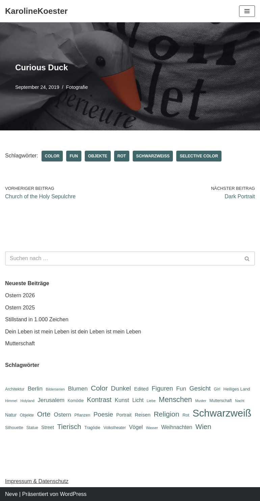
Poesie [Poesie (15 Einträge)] (103, 414)
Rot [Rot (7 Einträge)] (185, 415)
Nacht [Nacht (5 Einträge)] (239, 401)
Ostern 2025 (20, 307)
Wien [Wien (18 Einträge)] (203, 426)
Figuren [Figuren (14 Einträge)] (162, 388)
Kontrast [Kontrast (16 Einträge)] (99, 399)
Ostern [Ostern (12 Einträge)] (62, 414)
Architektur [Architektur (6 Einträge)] (15, 389)
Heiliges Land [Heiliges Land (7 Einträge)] (237, 389)
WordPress (73, 494)
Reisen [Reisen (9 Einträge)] (143, 415)
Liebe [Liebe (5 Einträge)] (151, 401)
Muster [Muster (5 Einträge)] (200, 401)
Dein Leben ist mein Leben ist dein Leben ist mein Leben (73, 331)
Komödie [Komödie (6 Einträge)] (76, 400)
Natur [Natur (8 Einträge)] (11, 415)
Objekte (97, 156)
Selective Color (199, 156)
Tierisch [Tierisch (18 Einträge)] (69, 426)
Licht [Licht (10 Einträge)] (138, 400)
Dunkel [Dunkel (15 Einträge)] (121, 388)
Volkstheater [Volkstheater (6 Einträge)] (115, 427)
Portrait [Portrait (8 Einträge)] (123, 415)
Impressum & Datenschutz (37, 481)
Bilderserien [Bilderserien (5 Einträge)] (55, 389)
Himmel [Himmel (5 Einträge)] (11, 401)
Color (52, 156)
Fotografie (77, 87)
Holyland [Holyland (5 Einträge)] (27, 401)
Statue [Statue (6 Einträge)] (32, 427)
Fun (74, 156)
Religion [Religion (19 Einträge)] (166, 414)
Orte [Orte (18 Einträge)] (44, 414)
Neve (11, 494)
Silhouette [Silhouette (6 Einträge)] (14, 427)
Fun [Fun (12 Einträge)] (181, 388)
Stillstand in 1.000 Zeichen (37, 319)
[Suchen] (122, 258)
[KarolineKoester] (36, 11)
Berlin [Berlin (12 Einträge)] (35, 388)
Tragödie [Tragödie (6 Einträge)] (92, 427)
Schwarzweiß (153, 156)
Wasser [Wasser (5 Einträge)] (152, 428)
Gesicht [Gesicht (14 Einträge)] (200, 388)
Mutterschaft (20, 343)
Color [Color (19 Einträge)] (99, 388)
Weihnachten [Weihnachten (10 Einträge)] (176, 427)
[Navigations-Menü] (247, 11)
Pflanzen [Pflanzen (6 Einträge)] (82, 415)
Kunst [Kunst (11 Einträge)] (122, 400)
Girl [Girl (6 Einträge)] (217, 389)
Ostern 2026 (20, 295)
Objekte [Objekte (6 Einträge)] (27, 415)
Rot (122, 156)
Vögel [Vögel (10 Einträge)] (135, 427)
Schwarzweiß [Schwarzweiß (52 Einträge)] (221, 413)
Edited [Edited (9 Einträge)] (141, 389)
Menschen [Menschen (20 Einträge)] (175, 400)
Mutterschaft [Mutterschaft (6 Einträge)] (220, 400)
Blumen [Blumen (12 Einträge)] (77, 388)
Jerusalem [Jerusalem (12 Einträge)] (51, 400)
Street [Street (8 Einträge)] (47, 427)
